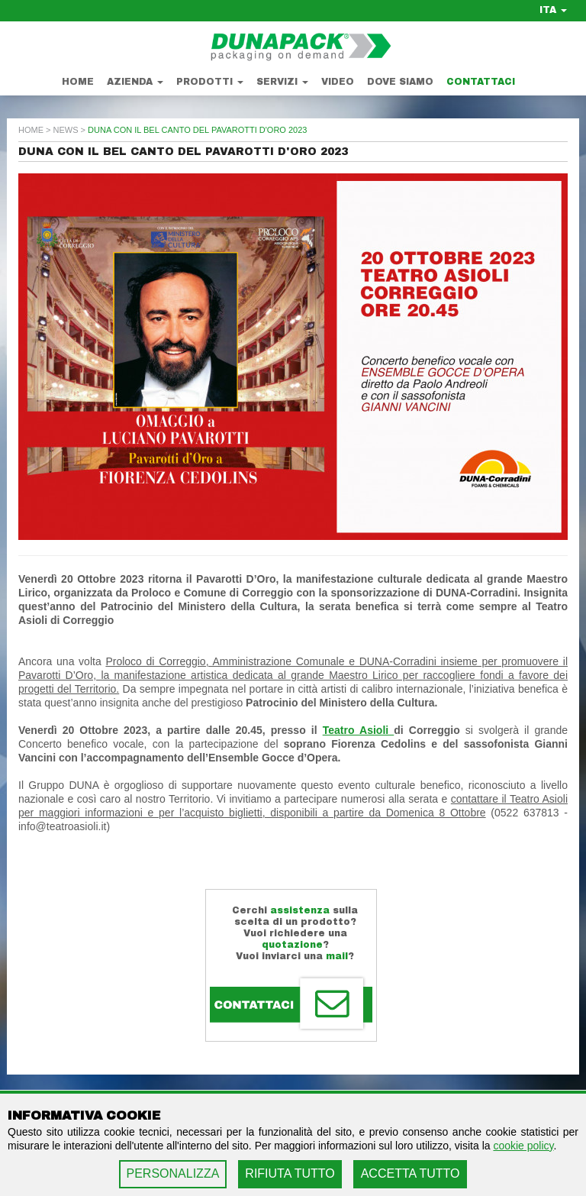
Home (78, 81)
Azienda (135, 81)
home (30, 129)
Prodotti (209, 81)
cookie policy (523, 1145)
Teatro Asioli (358, 730)
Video (337, 81)
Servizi (282, 81)
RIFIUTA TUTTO (289, 1173)
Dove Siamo (400, 81)
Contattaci (480, 81)
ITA (553, 10)
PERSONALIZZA (173, 1173)
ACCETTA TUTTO (410, 1173)
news (66, 129)
